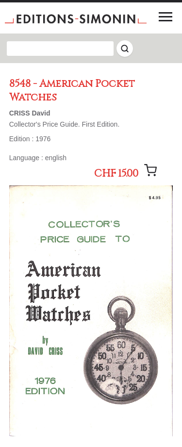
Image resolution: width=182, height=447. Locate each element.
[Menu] (165, 16)
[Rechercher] (124, 48)
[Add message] (150, 170)
